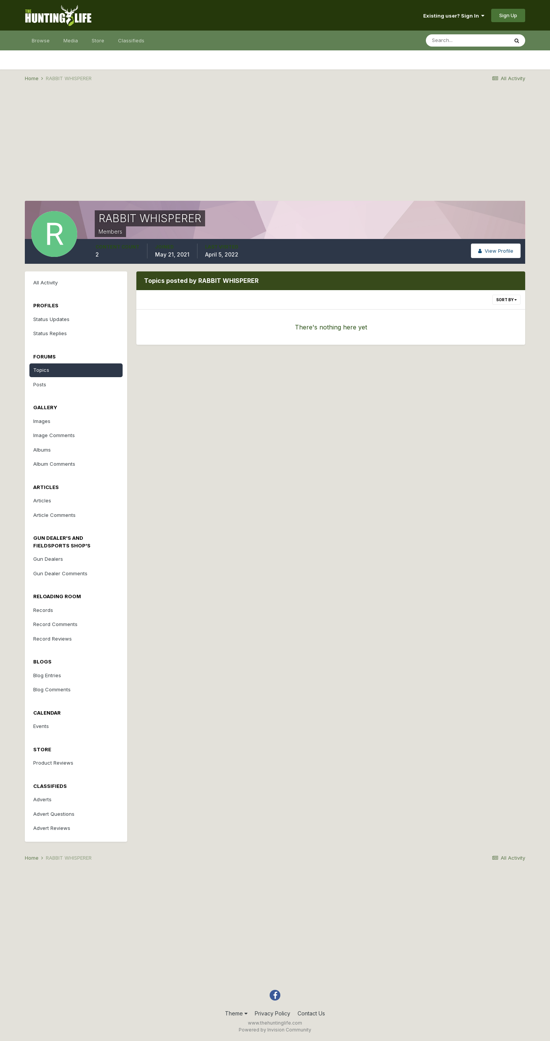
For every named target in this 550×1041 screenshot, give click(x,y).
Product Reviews (53, 763)
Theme (236, 1013)
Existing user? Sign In (453, 16)
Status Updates (51, 319)
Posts (39, 384)
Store (98, 40)
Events (41, 726)
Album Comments (54, 464)
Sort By (506, 299)
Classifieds (131, 40)
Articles (42, 500)
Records (43, 610)
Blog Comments (52, 689)
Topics (41, 370)
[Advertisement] (275, 147)
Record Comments (55, 624)
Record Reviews (52, 639)
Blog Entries (47, 675)
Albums (42, 450)
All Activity (45, 282)
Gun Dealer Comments (60, 573)
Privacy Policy (272, 1013)
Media (70, 40)
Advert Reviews (51, 828)
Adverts (42, 799)
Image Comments (54, 435)
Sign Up (508, 15)
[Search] (467, 40)
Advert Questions (53, 814)
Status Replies (50, 333)
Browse (41, 40)
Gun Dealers (48, 559)
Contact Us (311, 1013)
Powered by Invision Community (275, 1030)
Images (41, 421)
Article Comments (54, 515)
